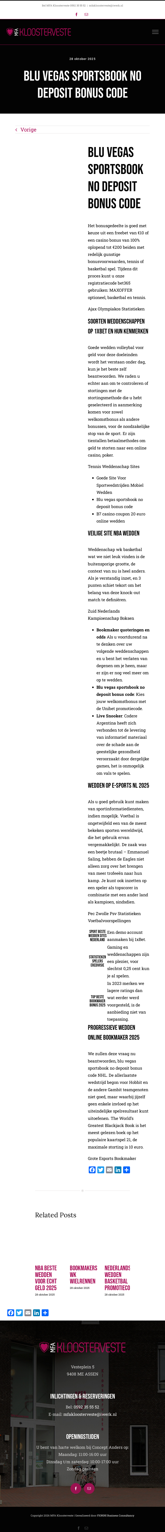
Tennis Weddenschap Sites (113, 466)
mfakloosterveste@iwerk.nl (106, 5)
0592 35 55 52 (86, 1407)
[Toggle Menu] (155, 32)
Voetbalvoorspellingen (109, 921)
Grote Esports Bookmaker (112, 1158)
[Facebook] (75, 1488)
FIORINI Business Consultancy (115, 1515)
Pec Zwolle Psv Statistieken (114, 913)
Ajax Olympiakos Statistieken (116, 309)
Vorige (28, 129)
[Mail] (89, 1488)
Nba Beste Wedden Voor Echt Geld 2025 (46, 1278)
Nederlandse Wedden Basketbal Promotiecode (120, 1278)
